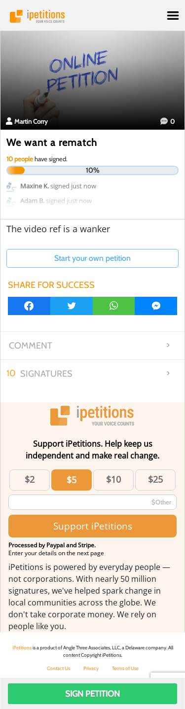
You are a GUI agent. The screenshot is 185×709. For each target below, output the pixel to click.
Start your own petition (92, 258)
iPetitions (92, 16)
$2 (30, 479)
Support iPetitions (92, 525)
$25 (155, 479)
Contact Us (58, 668)
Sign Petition (92, 694)
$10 (113, 479)
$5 (71, 480)
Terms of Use (125, 668)
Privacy (91, 668)
